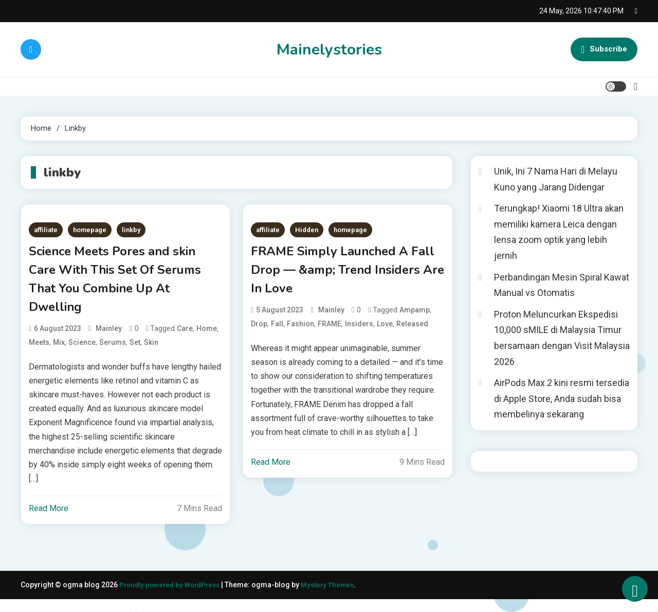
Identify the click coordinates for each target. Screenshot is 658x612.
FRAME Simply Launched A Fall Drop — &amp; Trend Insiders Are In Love (343, 274)
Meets (39, 355)
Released (412, 333)
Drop (259, 333)
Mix (59, 355)
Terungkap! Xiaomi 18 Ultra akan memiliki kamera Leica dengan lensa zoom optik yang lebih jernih (559, 232)
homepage (89, 230)
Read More (48, 521)
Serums (112, 355)
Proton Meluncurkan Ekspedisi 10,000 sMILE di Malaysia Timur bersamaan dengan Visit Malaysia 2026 (562, 338)
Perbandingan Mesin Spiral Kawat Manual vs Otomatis (561, 285)
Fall (277, 333)
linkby (131, 230)
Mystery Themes (335, 597)
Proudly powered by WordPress (173, 597)
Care (185, 341)
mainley (109, 341)
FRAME (329, 333)
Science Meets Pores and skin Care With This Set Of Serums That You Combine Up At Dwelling (120, 285)
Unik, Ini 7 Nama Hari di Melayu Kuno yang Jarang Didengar (555, 179)
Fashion (300, 333)
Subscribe (604, 49)
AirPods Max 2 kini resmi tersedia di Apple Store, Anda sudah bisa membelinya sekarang (561, 398)
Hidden (306, 230)
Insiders (359, 333)
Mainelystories (329, 49)
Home (206, 341)
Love (385, 333)
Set (135, 355)
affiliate (46, 230)
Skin (151, 355)
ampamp (414, 319)
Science (82, 355)
